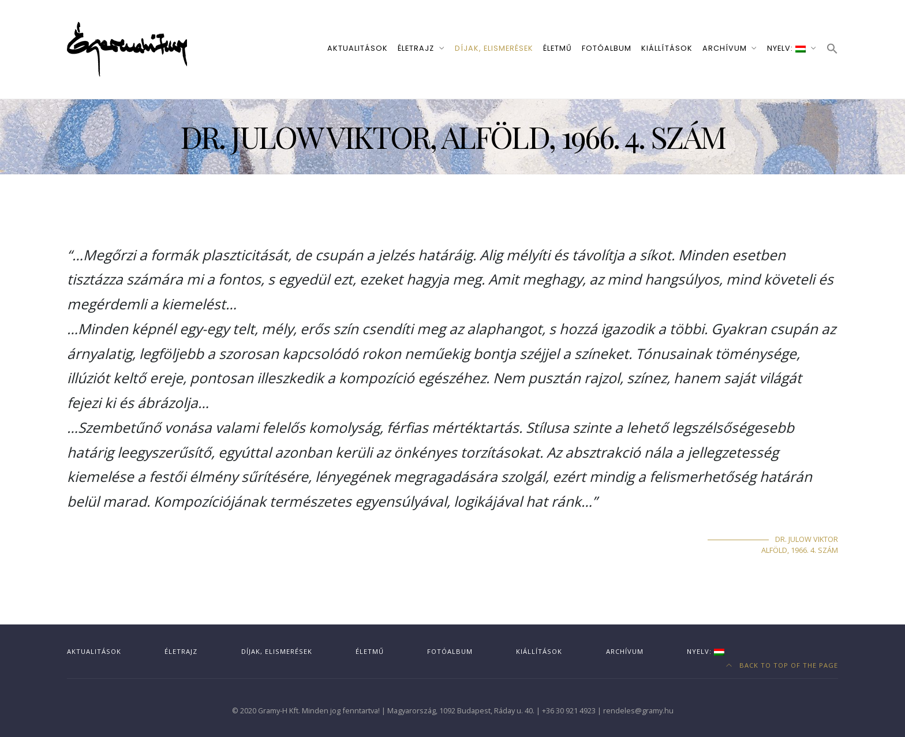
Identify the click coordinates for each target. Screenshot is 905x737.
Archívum (724, 48)
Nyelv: (786, 48)
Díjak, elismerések (494, 48)
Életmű (557, 48)
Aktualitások (357, 48)
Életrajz (416, 48)
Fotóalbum (606, 48)
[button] (832, 49)
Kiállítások (666, 48)
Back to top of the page (782, 665)
